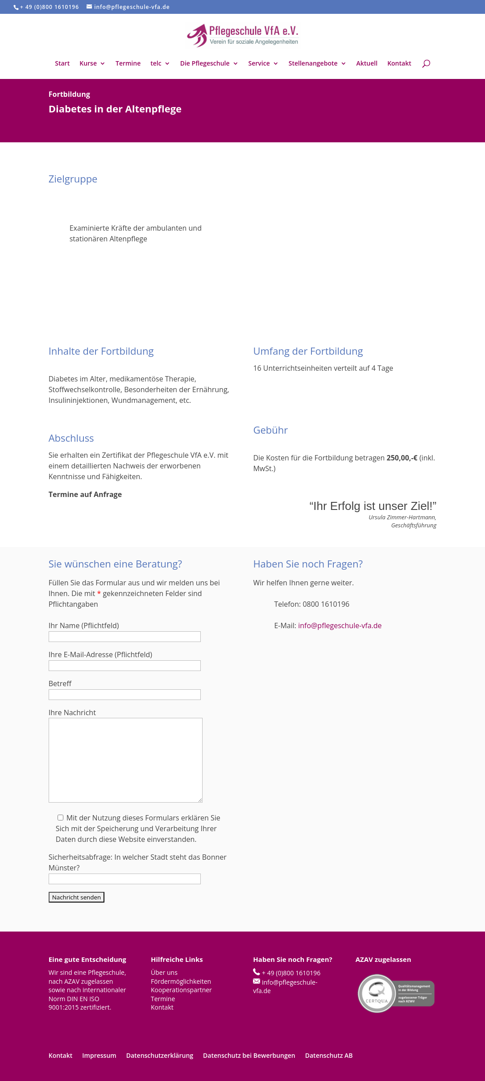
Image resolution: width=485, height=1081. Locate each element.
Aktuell (367, 63)
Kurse (88, 63)
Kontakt (399, 63)
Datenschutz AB (329, 1055)
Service (259, 63)
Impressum (99, 1055)
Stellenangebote (313, 63)
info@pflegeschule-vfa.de (339, 625)
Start (62, 63)
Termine (128, 63)
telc (155, 63)
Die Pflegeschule (205, 63)
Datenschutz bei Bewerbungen (249, 1055)
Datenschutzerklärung (159, 1055)
